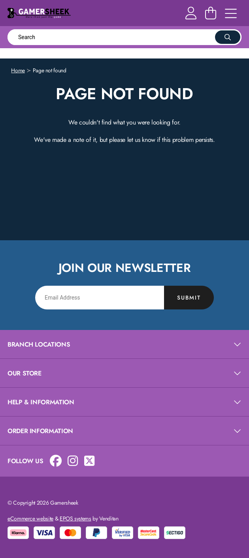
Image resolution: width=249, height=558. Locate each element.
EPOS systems (75, 518)
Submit (189, 298)
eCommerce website (30, 518)
